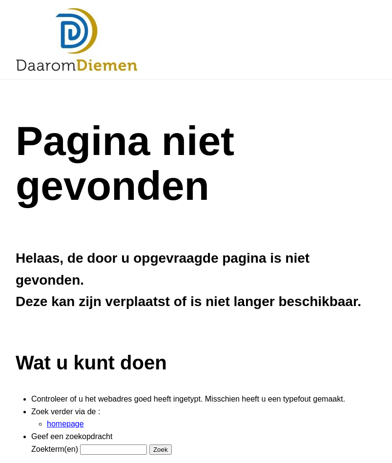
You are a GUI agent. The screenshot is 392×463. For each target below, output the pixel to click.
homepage (65, 424)
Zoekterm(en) (54, 449)
